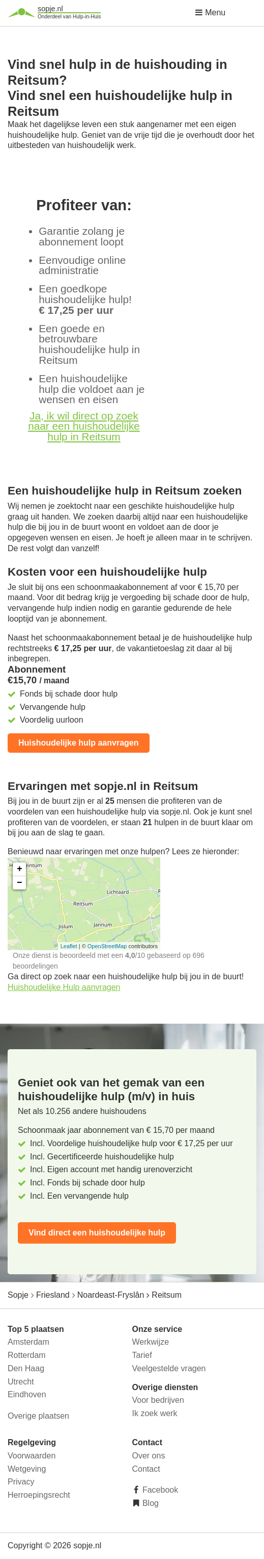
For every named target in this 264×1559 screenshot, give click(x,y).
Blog (149, 1503)
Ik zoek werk (155, 1413)
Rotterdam (27, 1355)
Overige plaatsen (38, 1416)
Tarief (142, 1355)
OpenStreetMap (107, 946)
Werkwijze (150, 1342)
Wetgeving (27, 1469)
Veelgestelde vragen (169, 1368)
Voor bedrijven (158, 1400)
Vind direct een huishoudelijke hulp (96, 1232)
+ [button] (19, 869)
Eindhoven (27, 1394)
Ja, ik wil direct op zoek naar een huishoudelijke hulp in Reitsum (84, 426)
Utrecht (21, 1381)
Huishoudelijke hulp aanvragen (78, 742)
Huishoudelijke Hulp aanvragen (64, 987)
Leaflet (69, 946)
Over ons (148, 1455)
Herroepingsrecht (39, 1495)
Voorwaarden (31, 1455)
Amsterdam (28, 1342)
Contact (146, 1469)
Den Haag (26, 1368)
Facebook (159, 1490)
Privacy (21, 1481)
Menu (210, 12)
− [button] (19, 883)
